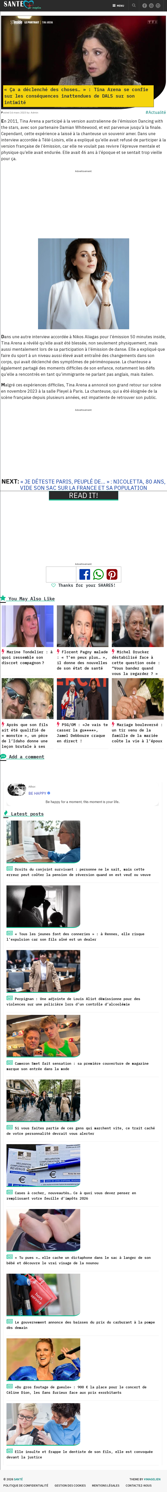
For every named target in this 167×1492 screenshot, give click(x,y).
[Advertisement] (83, 203)
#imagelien (152, 1479)
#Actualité (155, 112)
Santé (18, 1479)
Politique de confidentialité (25, 1485)
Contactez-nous (139, 1485)
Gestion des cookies (70, 1485)
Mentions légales (105, 1485)
